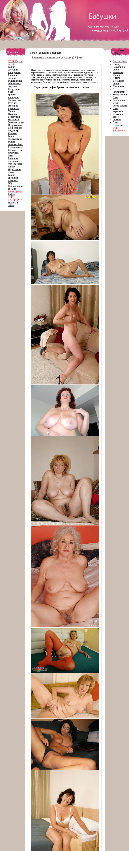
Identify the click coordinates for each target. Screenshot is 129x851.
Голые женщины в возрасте (45, 52)
